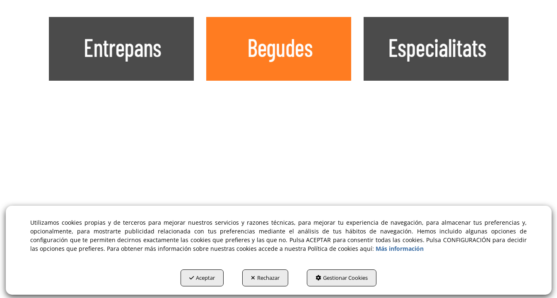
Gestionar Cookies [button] (342, 277)
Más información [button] (400, 248)
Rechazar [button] (265, 277)
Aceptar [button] (202, 277)
